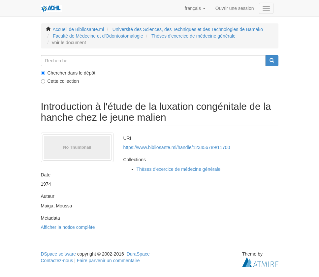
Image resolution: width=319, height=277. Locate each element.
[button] (195, 8)
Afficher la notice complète (68, 227)
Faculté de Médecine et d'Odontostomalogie (98, 36)
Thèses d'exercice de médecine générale (193, 36)
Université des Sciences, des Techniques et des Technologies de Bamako (187, 29)
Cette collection (60, 81)
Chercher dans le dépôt (68, 73)
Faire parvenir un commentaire (108, 260)
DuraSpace (138, 254)
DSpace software (58, 254)
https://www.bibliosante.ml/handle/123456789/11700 (176, 147)
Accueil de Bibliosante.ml (78, 29)
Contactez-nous (57, 260)
